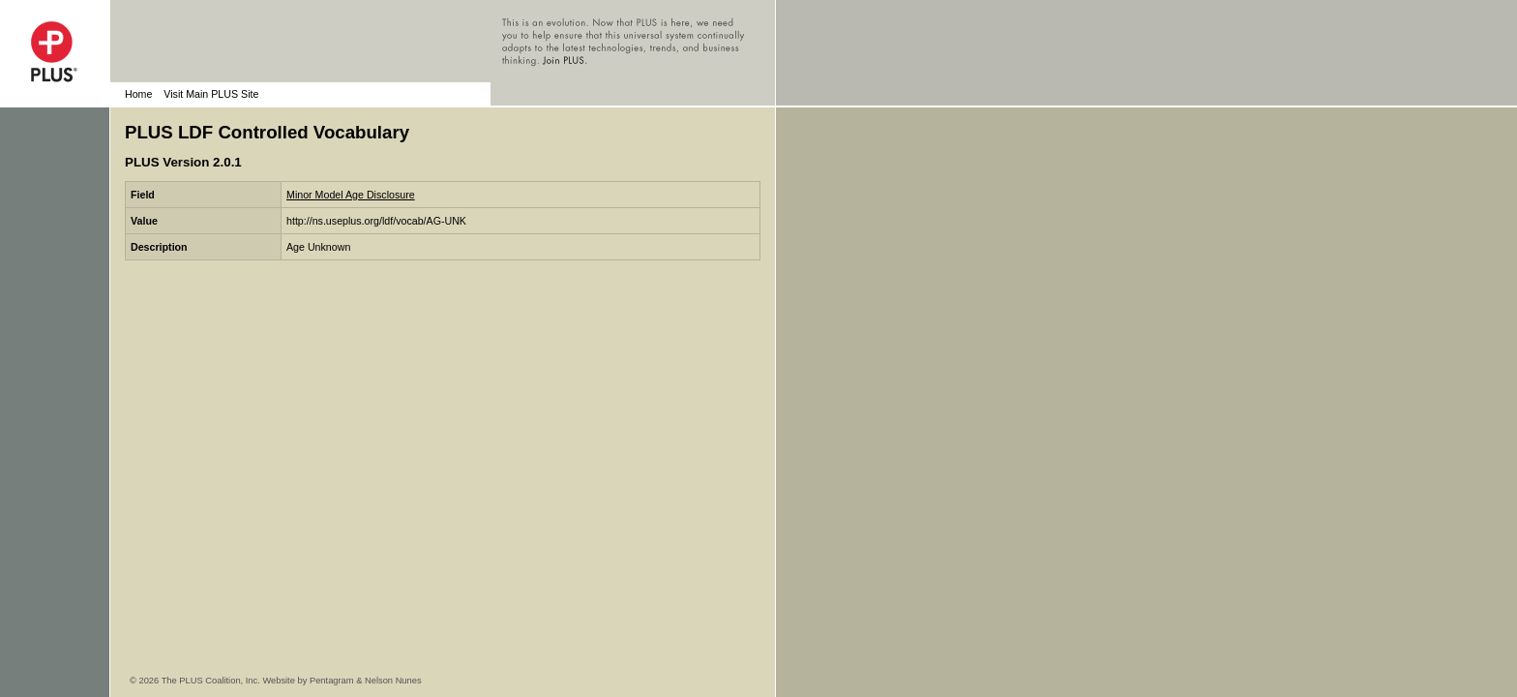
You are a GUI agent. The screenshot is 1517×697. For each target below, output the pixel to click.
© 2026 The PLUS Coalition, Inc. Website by (220, 680)
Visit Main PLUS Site (211, 94)
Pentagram (332, 680)
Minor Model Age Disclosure (350, 194)
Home (138, 94)
